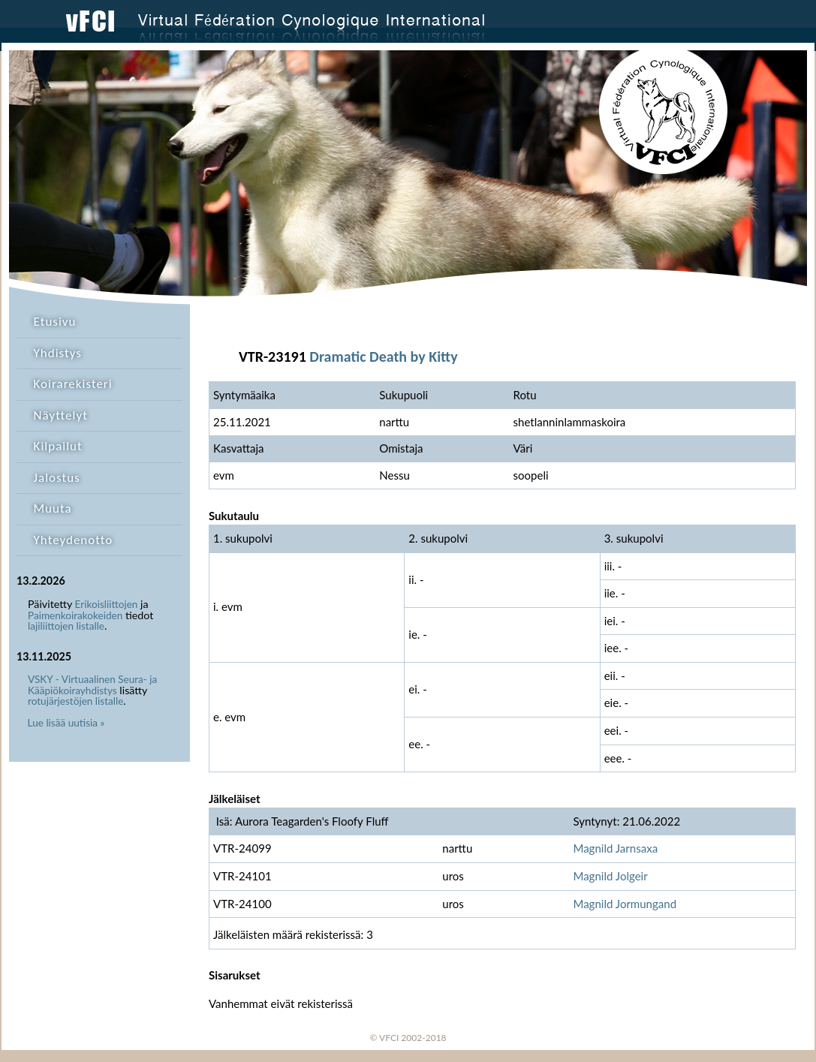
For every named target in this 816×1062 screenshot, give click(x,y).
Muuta (53, 508)
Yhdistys (58, 353)
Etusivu (55, 321)
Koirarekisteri (73, 384)
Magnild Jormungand (624, 903)
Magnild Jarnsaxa (615, 848)
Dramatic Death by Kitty (383, 356)
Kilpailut (58, 446)
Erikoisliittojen (106, 604)
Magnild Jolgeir (610, 876)
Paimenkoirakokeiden (75, 615)
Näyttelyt (61, 415)
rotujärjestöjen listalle (75, 701)
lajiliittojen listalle (66, 626)
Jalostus (57, 478)
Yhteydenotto (73, 540)
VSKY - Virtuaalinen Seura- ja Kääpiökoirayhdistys (92, 684)
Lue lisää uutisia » (66, 723)
